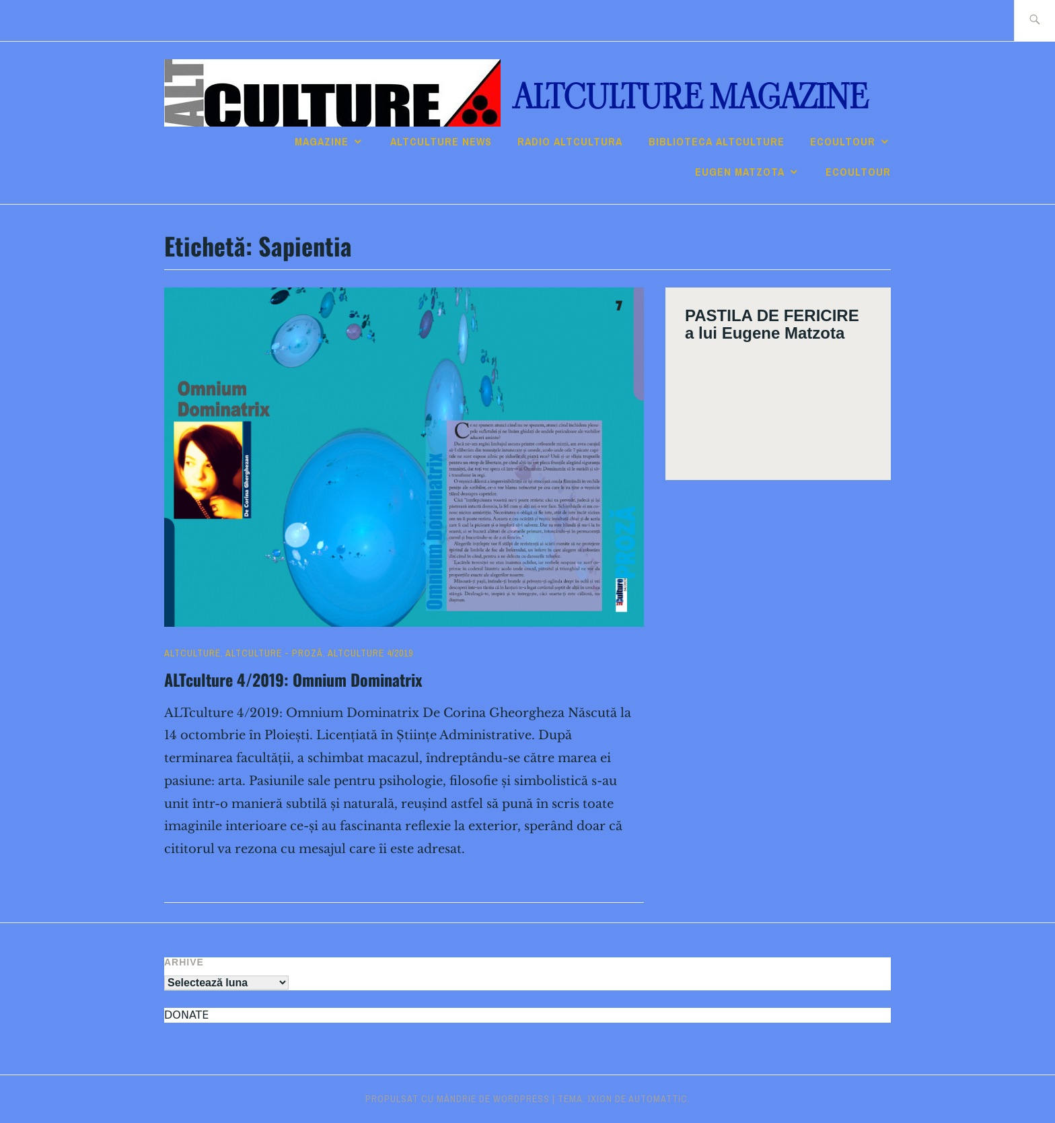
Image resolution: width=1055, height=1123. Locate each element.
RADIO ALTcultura (569, 141)
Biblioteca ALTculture (717, 141)
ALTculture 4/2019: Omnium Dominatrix (293, 679)
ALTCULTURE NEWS (441, 141)
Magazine (322, 141)
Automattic (658, 1099)
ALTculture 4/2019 (370, 653)
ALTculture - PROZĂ (274, 653)
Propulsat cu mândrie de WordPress (457, 1099)
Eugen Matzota (740, 171)
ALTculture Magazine (690, 97)
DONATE (186, 1015)
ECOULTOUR (842, 141)
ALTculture (192, 653)
